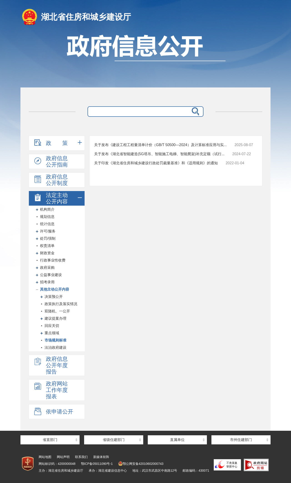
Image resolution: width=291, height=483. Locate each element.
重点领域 (52, 333)
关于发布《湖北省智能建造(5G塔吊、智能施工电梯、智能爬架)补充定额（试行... (159, 154)
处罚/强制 (47, 238)
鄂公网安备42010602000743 (140, 464)
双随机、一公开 (57, 311)
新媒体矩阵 (101, 457)
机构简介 (47, 209)
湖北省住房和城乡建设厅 (86, 17)
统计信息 (47, 224)
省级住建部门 (114, 440)
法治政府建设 (55, 347)
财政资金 (47, 253)
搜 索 (194, 111)
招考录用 (47, 282)
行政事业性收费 (52, 260)
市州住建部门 (241, 440)
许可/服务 (47, 231)
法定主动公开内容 (50, 198)
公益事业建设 (51, 275)
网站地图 (45, 457)
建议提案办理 (55, 318)
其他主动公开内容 (54, 289)
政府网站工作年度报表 (50, 390)
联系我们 (81, 457)
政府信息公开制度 (50, 180)
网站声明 (63, 457)
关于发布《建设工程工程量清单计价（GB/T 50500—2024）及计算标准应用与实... (160, 145)
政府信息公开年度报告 (50, 365)
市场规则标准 (55, 340)
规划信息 (47, 217)
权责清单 (47, 246)
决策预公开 (54, 297)
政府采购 (47, 267)
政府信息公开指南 (50, 161)
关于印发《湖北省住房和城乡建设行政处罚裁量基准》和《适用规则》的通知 (156, 163)
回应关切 (52, 326)
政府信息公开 (145, 60)
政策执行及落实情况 (61, 304)
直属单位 (177, 440)
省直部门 (50, 440)
